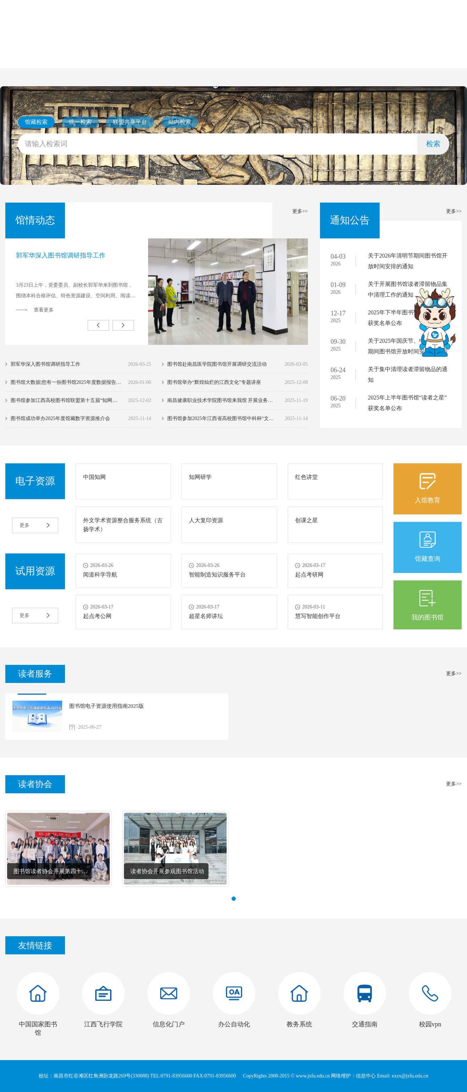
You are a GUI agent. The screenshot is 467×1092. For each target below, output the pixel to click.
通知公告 (205, 57)
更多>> (300, 211)
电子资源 (262, 57)
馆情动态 (148, 57)
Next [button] (123, 325)
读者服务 (319, 57)
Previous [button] (98, 325)
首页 (33, 57)
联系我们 (376, 57)
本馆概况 (91, 57)
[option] (156, 291)
